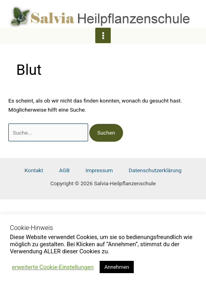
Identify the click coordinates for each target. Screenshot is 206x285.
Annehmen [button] (116, 267)
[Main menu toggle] (103, 35)
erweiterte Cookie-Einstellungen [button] (53, 267)
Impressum (99, 170)
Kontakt (34, 170)
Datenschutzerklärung (155, 170)
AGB (64, 170)
